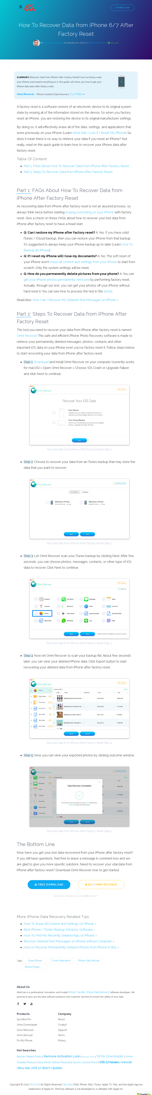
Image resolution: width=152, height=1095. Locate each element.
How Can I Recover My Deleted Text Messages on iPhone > (75, 300)
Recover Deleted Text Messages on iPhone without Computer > (69, 942)
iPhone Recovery (96, 43)
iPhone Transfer (77, 993)
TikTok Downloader (110, 1057)
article (108, 292)
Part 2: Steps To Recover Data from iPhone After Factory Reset (68, 172)
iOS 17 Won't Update (47, 1069)
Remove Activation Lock (62, 1057)
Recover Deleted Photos (29, 1057)
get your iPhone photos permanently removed (56, 280)
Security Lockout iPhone (85, 1063)
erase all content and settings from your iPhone (83, 262)
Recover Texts (88, 1057)
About (61, 1020)
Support (62, 1031)
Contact (62, 1025)
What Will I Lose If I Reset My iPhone (98, 133)
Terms (61, 1036)
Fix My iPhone (24, 1041)
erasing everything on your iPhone (89, 212)
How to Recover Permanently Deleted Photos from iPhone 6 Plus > (71, 948)
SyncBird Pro (24, 1020)
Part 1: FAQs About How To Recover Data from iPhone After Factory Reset (76, 166)
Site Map (67, 1085)
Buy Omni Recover (101, 885)
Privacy (62, 1041)
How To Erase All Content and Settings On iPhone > (60, 924)
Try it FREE (77, 94)
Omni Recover (25, 94)
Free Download (49, 885)
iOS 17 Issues (109, 1063)
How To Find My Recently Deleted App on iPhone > (60, 936)
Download (123, 8)
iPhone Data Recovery (98, 993)
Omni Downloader (27, 1025)
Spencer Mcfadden (53, 43)
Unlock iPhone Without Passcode (53, 1063)
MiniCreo (34, 1085)
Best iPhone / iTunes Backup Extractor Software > (59, 930)
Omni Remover (25, 1031)
